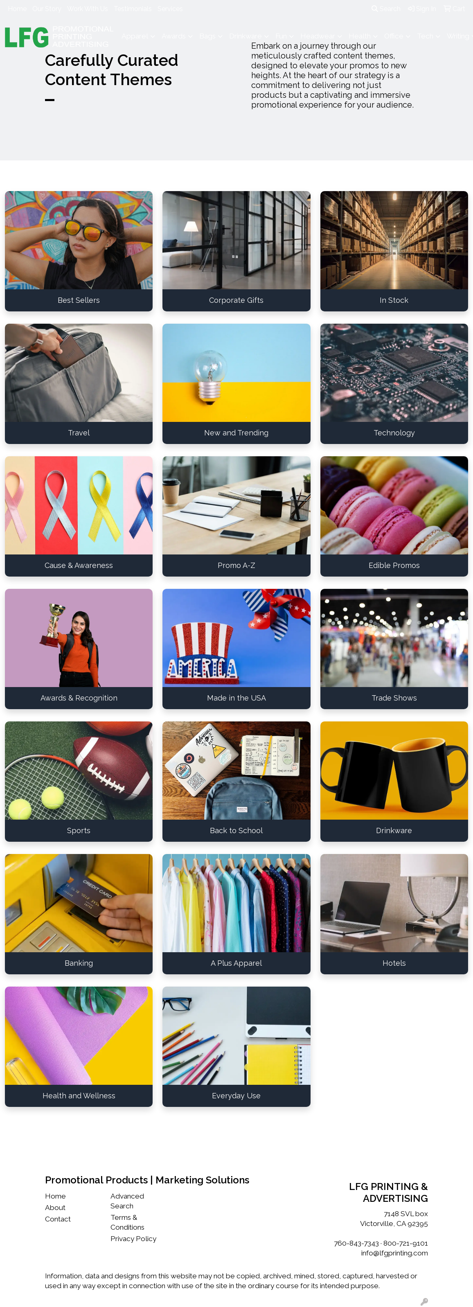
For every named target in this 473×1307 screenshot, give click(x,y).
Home (17, 9)
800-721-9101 (405, 1243)
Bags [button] (207, 36)
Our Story (46, 9)
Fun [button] (281, 36)
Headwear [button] (317, 36)
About (55, 1207)
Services (170, 9)
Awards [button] (174, 36)
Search (386, 9)
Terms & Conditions (127, 1222)
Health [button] (360, 36)
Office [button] (393, 36)
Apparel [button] (135, 36)
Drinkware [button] (245, 36)
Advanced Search (127, 1201)
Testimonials (133, 9)
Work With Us (87, 9)
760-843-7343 (356, 1243)
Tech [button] (425, 36)
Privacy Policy (133, 1239)
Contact (58, 1219)
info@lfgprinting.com (394, 1253)
